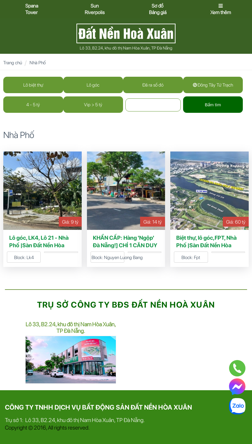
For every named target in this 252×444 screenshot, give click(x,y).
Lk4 (30, 257)
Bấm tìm (213, 104)
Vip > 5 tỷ (93, 104)
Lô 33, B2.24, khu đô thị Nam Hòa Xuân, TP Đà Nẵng (126, 48)
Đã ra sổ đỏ (152, 85)
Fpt (197, 257)
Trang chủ (12, 62)
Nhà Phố (38, 62)
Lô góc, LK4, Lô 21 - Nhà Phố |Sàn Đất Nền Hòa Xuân (39, 245)
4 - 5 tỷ (33, 104)
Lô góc (93, 85)
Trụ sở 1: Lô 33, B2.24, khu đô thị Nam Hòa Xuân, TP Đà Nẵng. (75, 420)
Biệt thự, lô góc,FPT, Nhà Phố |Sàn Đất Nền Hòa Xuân (206, 245)
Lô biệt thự (33, 85)
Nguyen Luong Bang (123, 257)
